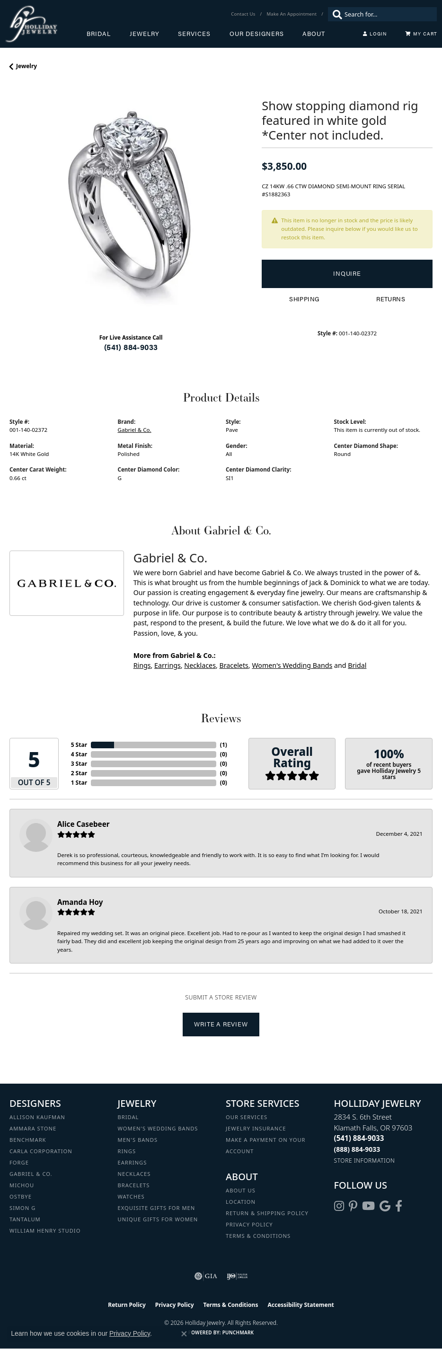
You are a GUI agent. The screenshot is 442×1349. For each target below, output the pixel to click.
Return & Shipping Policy (267, 1213)
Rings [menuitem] (127, 1151)
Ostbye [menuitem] (20, 1196)
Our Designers (257, 33)
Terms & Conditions (258, 1235)
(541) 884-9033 (131, 347)
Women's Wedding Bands (292, 665)
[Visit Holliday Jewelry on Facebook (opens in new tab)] (398, 1206)
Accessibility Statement (300, 1305)
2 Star (79, 773)
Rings (142, 665)
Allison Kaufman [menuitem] (37, 1117)
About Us (241, 1190)
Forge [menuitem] (19, 1162)
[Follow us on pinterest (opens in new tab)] (353, 1206)
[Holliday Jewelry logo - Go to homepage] (46, 24)
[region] (130, 204)
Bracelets (233, 665)
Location (241, 1201)
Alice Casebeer (83, 824)
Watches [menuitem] (131, 1196)
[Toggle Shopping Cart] (421, 33)
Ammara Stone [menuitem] (32, 1128)
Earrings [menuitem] (132, 1162)
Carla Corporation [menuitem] (40, 1151)
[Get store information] (364, 1160)
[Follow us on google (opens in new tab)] (385, 1206)
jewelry (26, 66)
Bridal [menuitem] (128, 1117)
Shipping (304, 299)
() (223, 745)
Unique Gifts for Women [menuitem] (158, 1219)
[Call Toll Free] (357, 1149)
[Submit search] (335, 14)
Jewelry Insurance (256, 1128)
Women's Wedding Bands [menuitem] (158, 1128)
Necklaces (200, 665)
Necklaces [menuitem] (134, 1173)
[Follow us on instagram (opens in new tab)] (339, 1206)
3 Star (79, 764)
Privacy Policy (249, 1224)
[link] (244, 14)
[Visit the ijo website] (237, 1276)
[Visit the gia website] (205, 1276)
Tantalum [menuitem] (25, 1219)
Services (194, 33)
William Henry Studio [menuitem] (44, 1230)
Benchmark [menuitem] (27, 1139)
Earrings (167, 665)
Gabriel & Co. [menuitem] (31, 1173)
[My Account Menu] (375, 33)
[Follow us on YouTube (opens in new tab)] (368, 1206)
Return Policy (127, 1305)
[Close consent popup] (184, 1334)
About (313, 33)
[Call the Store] (359, 1138)
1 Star (79, 783)
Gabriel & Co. (134, 429)
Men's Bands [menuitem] (138, 1139)
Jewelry (144, 33)
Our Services (246, 1117)
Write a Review (221, 1024)
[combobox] (388, 14)
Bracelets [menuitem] (134, 1185)
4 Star (79, 754)
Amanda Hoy (80, 902)
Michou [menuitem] (21, 1185)
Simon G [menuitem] (22, 1207)
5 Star (79, 745)
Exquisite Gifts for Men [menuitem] (156, 1207)
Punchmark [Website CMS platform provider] (238, 1332)
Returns (390, 299)
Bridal (99, 33)
